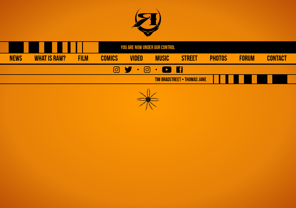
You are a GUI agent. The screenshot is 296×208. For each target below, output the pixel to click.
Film (83, 58)
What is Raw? (50, 58)
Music (162, 58)
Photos (218, 58)
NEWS (16, 58)
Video (136, 58)
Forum (247, 58)
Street (189, 58)
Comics (109, 58)
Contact (277, 58)
